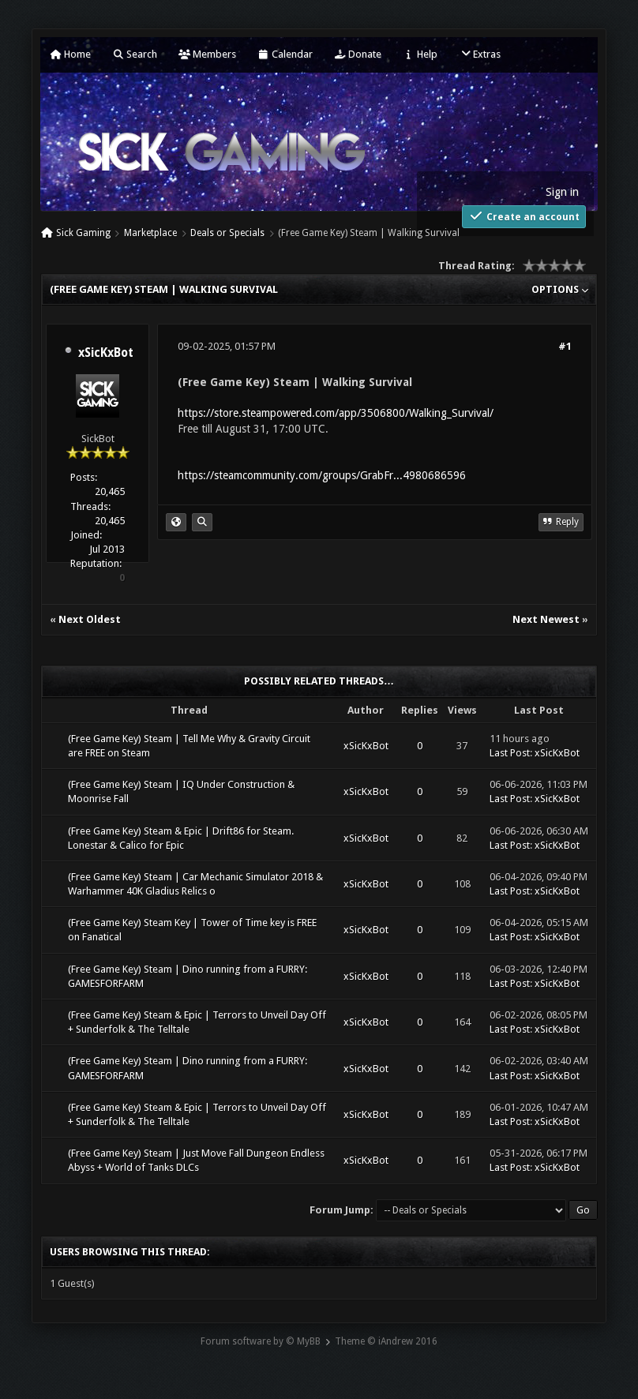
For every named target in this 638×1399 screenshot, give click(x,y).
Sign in (562, 192)
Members (207, 54)
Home (70, 54)
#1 (565, 346)
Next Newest (546, 619)
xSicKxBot (105, 353)
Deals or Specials (227, 232)
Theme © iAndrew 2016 (386, 1341)
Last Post (510, 753)
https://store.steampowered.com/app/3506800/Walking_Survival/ (336, 413)
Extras (480, 54)
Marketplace (150, 232)
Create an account (524, 216)
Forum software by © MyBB (261, 1341)
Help (420, 54)
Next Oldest (89, 619)
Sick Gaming (83, 232)
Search (134, 54)
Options (559, 289)
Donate (357, 54)
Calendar (285, 54)
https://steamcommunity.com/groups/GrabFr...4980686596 (322, 475)
